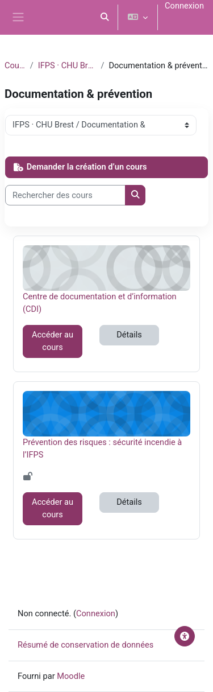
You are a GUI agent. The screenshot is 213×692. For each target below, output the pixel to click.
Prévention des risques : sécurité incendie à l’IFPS (102, 448)
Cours (15, 65)
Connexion (184, 6)
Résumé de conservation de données (85, 645)
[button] (105, 17)
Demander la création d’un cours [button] (80, 167)
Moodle (71, 676)
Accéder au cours (52, 340)
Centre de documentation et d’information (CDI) (100, 302)
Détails (129, 334)
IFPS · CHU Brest (67, 65)
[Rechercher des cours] (65, 195)
